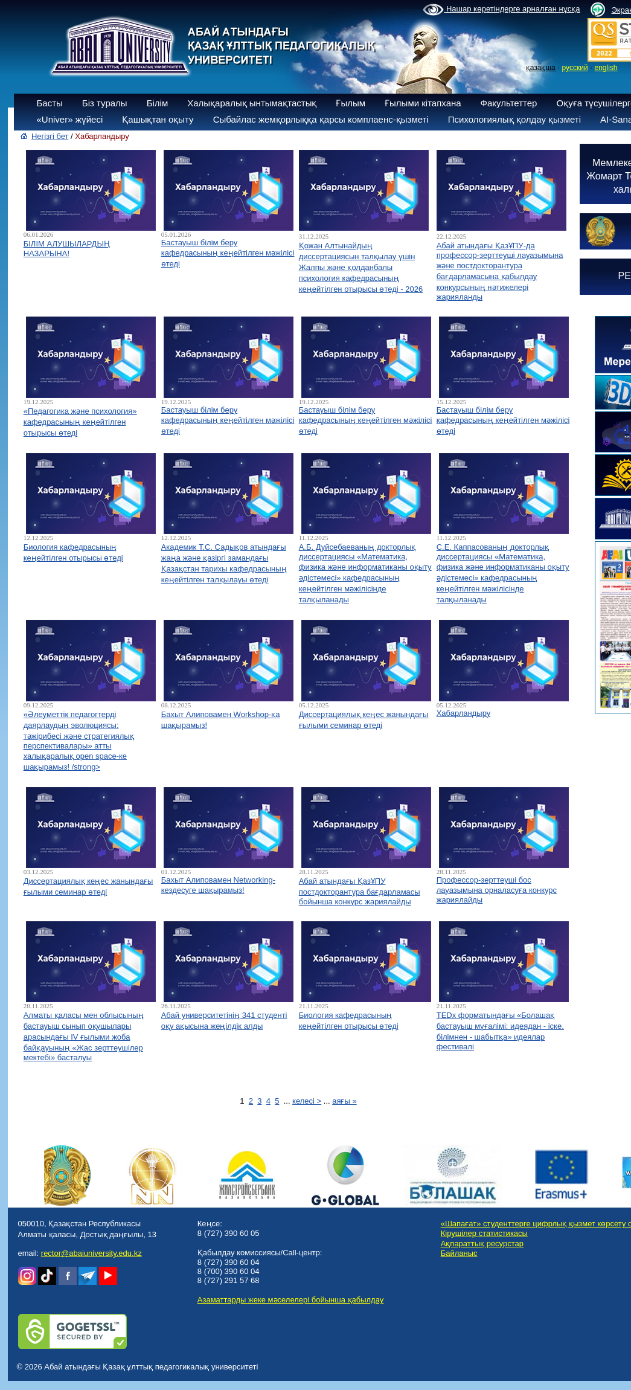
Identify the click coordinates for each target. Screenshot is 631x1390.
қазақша (541, 67)
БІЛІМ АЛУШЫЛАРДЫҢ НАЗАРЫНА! (67, 248)
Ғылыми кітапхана (423, 103)
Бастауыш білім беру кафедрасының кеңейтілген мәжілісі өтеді (228, 253)
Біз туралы (104, 103)
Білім (157, 103)
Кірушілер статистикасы (484, 1233)
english (605, 67)
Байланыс (459, 1253)
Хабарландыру (464, 713)
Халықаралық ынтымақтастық (251, 103)
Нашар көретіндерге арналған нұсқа (501, 10)
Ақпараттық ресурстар (482, 1243)
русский (575, 67)
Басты (50, 103)
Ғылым (350, 103)
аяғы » (344, 1100)
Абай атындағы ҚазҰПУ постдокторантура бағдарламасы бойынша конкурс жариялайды (359, 891)
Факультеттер (509, 103)
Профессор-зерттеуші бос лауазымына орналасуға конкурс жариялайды (497, 889)
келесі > (306, 1100)
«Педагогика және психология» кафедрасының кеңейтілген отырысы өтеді (80, 422)
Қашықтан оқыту (157, 119)
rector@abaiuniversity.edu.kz (91, 1253)
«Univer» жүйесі (70, 119)
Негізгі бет (50, 136)
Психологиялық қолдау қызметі (514, 119)
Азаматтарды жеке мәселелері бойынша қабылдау (290, 1299)
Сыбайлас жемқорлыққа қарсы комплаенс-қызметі (321, 119)
